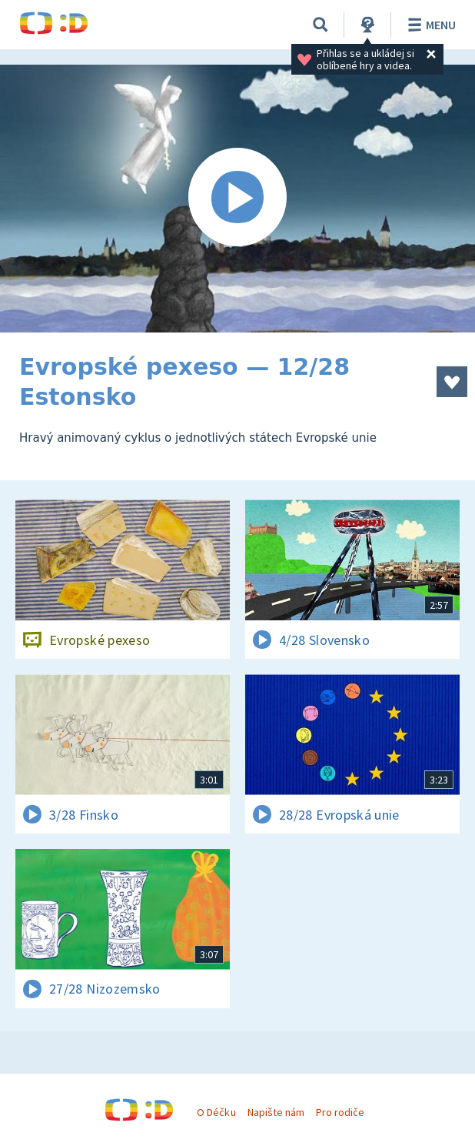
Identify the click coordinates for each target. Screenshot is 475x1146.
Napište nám (275, 1112)
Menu (429, 24)
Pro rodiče (340, 1112)
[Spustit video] (237, 198)
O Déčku (216, 1112)
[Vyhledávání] (320, 24)
